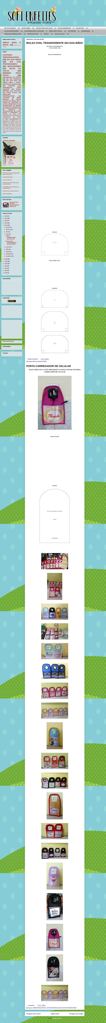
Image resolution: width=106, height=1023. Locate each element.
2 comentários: (31, 1005)
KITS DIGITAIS (72, 31)
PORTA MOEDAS (7, 193)
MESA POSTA (15, 122)
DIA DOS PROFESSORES (11, 31)
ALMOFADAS (14, 102)
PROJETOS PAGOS (33, 34)
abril (7, 231)
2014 (6, 218)
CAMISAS (6, 128)
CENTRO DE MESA (9, 140)
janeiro (8, 227)
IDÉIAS (13, 121)
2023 (6, 270)
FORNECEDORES (8, 177)
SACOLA (14, 131)
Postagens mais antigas (76, 1014)
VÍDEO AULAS (11, 92)
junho (7, 247)
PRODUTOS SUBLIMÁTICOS (13, 107)
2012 (6, 216)
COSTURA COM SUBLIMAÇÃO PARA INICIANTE (12, 87)
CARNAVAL (13, 128)
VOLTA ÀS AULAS (60, 34)
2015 (6, 220)
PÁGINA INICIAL (6, 131)
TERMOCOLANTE (16, 118)
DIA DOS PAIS (80, 28)
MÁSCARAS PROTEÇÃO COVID (11, 124)
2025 (6, 272)
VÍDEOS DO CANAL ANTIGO (10, 191)
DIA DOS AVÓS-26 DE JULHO (44, 28)
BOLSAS (35, 361)
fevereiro (8, 229)
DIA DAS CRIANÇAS (10, 28)
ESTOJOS (17, 91)
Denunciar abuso (8, 341)
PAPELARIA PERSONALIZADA (13, 34)
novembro (9, 256)
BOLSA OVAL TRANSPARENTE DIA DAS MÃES (54, 43)
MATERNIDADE (85, 31)
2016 (6, 223)
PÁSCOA (46, 34)
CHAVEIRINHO (15, 115)
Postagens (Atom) (56, 1018)
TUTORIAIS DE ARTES (9, 125)
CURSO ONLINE (7, 180)
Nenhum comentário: (32, 359)
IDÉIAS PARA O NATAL (55, 31)
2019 (6, 261)
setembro (9, 254)
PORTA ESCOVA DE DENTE (12, 100)
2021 (6, 266)
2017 (6, 225)
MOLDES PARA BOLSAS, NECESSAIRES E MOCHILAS (14, 204)
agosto (8, 251)
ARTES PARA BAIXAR (16, 127)
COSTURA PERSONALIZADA (54, 1008)
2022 (6, 268)
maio (7, 234)
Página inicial (55, 1014)
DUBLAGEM (6, 121)
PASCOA (5, 114)
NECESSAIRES (14, 66)
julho (7, 249)
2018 (6, 259)
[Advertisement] (54, 90)
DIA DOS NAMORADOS (64, 28)
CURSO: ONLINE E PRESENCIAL (12, 111)
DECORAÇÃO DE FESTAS (12, 77)
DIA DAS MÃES (26, 28)
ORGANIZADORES (8, 111)
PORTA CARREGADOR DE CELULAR (48, 366)
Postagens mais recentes (33, 1014)
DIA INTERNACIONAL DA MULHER (34, 31)
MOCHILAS (12, 109)
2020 (6, 263)
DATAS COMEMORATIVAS (12, 119)
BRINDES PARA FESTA (39, 1008)
